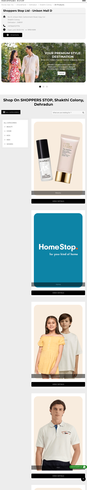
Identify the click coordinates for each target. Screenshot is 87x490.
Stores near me (7, 6)
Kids (8, 137)
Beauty (10, 128)
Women (10, 146)
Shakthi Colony (46, 6)
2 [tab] (43, 88)
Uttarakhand (21, 6)
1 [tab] (40, 88)
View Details (58, 203)
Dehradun (33, 6)
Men (8, 141)
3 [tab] (47, 88)
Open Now (32, 31)
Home (9, 133)
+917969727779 (14, 28)
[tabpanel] (43, 67)
